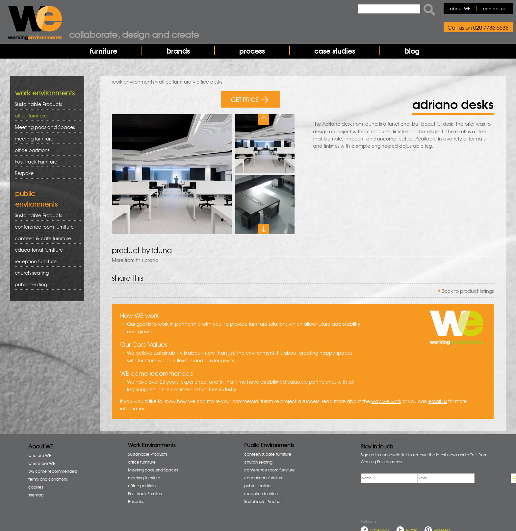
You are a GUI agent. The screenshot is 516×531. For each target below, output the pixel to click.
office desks (209, 81)
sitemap (35, 495)
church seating (32, 272)
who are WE (39, 455)
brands (178, 50)
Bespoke (24, 173)
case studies (334, 50)
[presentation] (411, 499)
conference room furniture (45, 226)
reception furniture (45, 261)
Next (263, 229)
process (252, 50)
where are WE (41, 463)
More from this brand (135, 260)
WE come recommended (52, 471)
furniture (103, 50)
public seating (45, 284)
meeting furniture (45, 138)
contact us (494, 8)
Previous (263, 119)
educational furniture (45, 249)
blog (412, 50)
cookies (35, 487)
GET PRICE (249, 99)
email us (437, 401)
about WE (460, 8)
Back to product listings (468, 291)
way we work (386, 401)
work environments (133, 81)
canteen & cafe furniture (45, 238)
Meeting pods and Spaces (45, 127)
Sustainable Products (38, 104)
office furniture (175, 81)
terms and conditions (48, 479)
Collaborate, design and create (134, 34)
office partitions (45, 150)
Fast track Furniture (36, 161)
